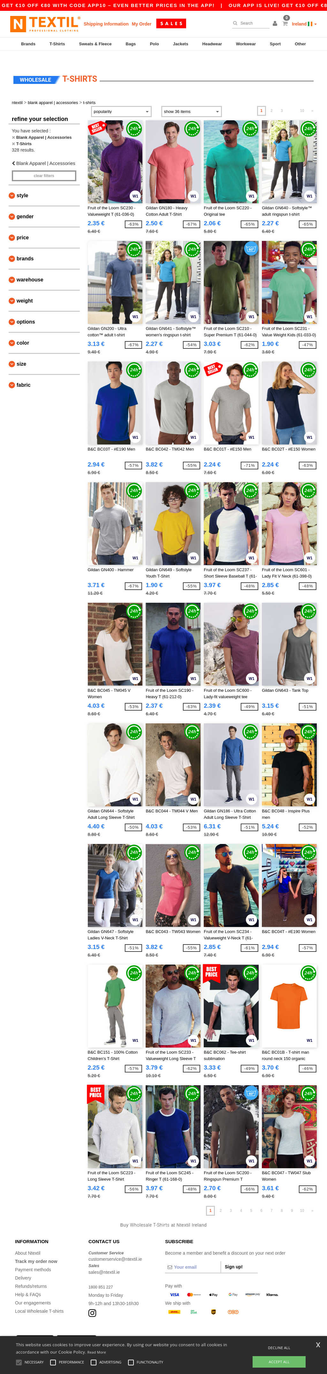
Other (300, 43)
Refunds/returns (31, 1275)
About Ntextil (27, 1241)
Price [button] (23, 226)
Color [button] (23, 331)
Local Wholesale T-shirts (39, 1300)
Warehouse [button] (30, 268)
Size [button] (21, 352)
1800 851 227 (102, 1275)
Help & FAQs (28, 1283)
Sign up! (234, 1255)
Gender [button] (25, 205)
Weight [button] (25, 289)
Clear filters (44, 164)
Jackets (180, 43)
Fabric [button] (24, 374)
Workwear (246, 43)
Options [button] (26, 310)
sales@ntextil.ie (104, 1261)
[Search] (249, 23)
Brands (28, 43)
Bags (131, 43)
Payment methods (33, 1258)
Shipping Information (106, 23)
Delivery (23, 1266)
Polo (154, 43)
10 (302, 100)
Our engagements (33, 1291)
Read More (96, 1352)
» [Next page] (312, 100)
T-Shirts (57, 43)
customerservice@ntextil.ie (115, 1248)
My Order (141, 23)
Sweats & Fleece (95, 43)
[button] (276, 23)
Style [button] (22, 184)
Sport (275, 43)
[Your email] (193, 1256)
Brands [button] (25, 247)
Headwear (212, 43)
